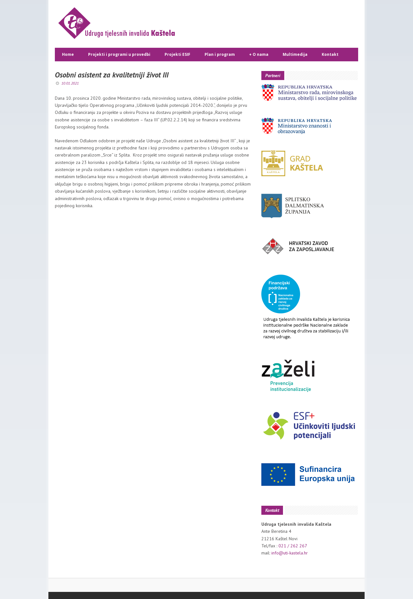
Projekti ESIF (177, 54)
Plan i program (220, 54)
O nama (258, 54)
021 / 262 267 (292, 546)
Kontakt (330, 54)
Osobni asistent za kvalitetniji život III (111, 74)
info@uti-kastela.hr (289, 553)
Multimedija (295, 54)
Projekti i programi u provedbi (119, 54)
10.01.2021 (70, 83)
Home (68, 54)
